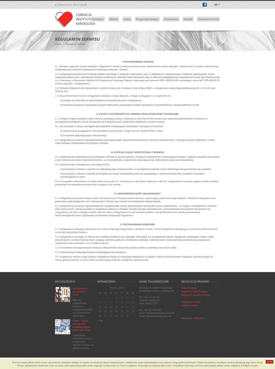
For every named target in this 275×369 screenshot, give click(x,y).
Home (58, 44)
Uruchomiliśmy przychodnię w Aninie (80, 291)
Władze (113, 19)
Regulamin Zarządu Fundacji (195, 295)
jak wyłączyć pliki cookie (160, 365)
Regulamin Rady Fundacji (194, 291)
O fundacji (98, 19)
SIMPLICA (198, 318)
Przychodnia (171, 19)
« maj (100, 320)
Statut (127, 19)
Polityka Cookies (189, 305)
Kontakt (188, 19)
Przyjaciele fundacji (147, 19)
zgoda (269, 361)
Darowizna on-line (208, 19)
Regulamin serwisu (191, 302)
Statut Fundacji (189, 288)
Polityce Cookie (250, 365)
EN (218, 5)
